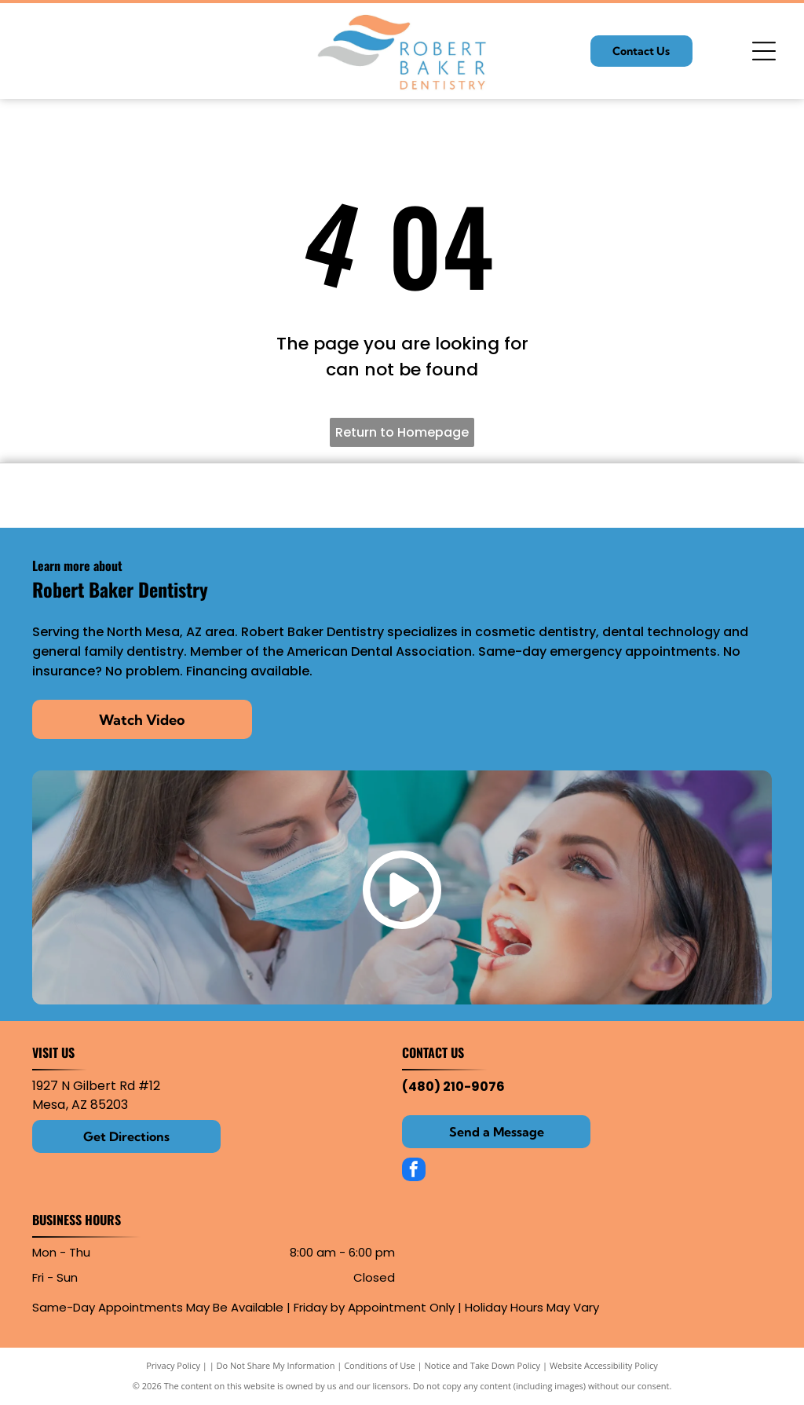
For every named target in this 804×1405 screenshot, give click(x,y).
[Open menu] (764, 51)
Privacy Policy (173, 1365)
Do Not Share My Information (276, 1365)
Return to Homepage (402, 432)
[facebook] (414, 1171)
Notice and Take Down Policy (483, 1365)
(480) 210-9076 (453, 1087)
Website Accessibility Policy (604, 1365)
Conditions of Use (379, 1365)
